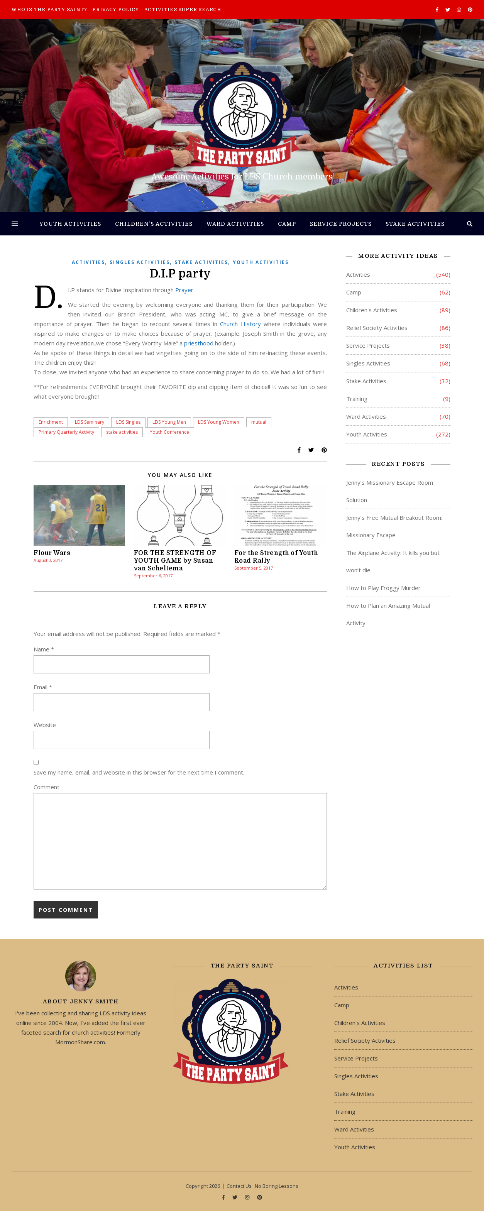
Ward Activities (235, 224)
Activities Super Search (182, 9)
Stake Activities (415, 224)
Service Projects (341, 224)
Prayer (184, 290)
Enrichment (51, 422)
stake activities (122, 432)
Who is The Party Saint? (49, 9)
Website (45, 725)
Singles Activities (140, 262)
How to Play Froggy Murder (383, 588)
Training (356, 399)
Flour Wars (52, 553)
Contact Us (239, 1185)
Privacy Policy (115, 9)
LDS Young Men (169, 422)
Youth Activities (70, 224)
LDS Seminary (89, 422)
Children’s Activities (154, 224)
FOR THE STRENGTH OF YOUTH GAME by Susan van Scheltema (175, 561)
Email (43, 687)
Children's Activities (371, 310)
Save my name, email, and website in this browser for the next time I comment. (139, 772)
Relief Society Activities (377, 328)
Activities (88, 262)
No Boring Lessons (276, 1185)
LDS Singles (128, 422)
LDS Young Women (218, 422)
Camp (287, 224)
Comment (46, 787)
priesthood (198, 343)
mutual (258, 422)
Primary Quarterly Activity (66, 432)
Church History (240, 324)
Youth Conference (169, 432)
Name (44, 649)
